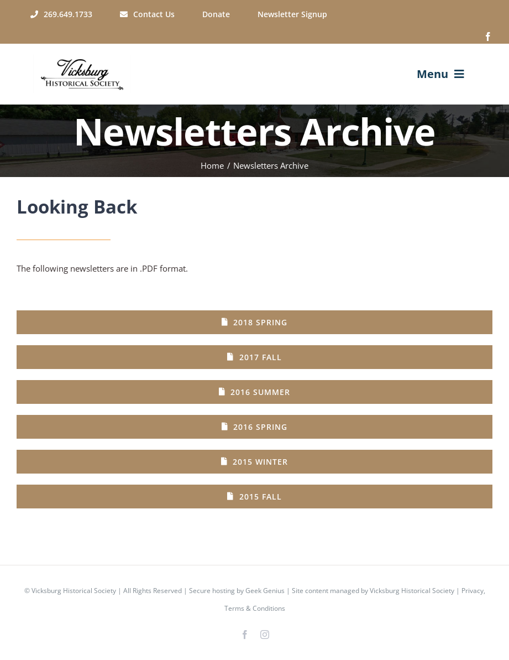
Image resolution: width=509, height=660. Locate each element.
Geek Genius (265, 590)
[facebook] (488, 36)
